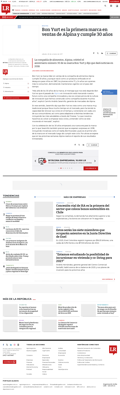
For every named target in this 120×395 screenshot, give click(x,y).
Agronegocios (31, 348)
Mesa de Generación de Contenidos (88, 348)
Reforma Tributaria (48, 13)
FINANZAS (18, 10)
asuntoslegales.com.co (10, 384)
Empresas (29, 360)
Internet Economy (32, 367)
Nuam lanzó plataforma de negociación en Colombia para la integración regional (28, 325)
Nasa (33, 13)
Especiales (45, 360)
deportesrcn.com (8, 389)
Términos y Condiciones (84, 357)
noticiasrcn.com (70, 387)
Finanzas (29, 362)
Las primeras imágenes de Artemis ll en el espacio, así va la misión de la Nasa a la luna (17, 243)
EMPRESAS (32, 10)
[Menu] (13, 10)
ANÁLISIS (64, 10)
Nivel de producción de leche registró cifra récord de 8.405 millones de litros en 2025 (68, 310)
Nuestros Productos (83, 350)
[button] (34, 161)
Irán (80, 13)
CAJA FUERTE (84, 10)
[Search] (105, 6)
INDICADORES (93, 10)
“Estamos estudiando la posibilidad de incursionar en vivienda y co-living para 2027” (84, 258)
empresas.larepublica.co (40, 384)
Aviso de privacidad (83, 355)
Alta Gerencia (46, 348)
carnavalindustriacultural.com (32, 387)
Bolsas (21, 320)
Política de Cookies (83, 362)
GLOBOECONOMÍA (45, 10)
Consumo (29, 355)
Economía (61, 355)
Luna (38, 13)
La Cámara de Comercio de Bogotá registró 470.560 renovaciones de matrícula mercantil (68, 325)
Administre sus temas (11, 98)
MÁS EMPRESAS (107, 279)
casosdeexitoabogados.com (12, 387)
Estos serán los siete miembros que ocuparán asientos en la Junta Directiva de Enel (83, 233)
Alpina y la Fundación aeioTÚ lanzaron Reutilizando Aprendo (109, 112)
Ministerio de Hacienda (90, 13)
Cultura (8, 238)
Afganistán (23, 305)
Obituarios (45, 367)
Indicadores (30, 364)
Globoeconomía (63, 362)
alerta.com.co (91, 387)
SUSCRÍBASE (114, 1)
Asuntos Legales (31, 350)
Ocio (59, 367)
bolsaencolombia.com (74, 384)
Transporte (10, 265)
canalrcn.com (48, 387)
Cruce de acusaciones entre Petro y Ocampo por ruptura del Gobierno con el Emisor (17, 206)
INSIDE (99, 10)
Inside (60, 364)
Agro (60, 305)
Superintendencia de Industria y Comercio (90, 364)
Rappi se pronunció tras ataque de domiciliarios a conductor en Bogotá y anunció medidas (16, 218)
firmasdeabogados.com (57, 384)
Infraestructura (46, 364)
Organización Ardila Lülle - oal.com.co (110, 385)
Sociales (29, 374)
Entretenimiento (102, 305)
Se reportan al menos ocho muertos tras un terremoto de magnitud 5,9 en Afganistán (28, 310)
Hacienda (9, 201)
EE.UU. (7, 226)
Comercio (9, 213)
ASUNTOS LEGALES (73, 10)
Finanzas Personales (48, 362)
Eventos (60, 360)
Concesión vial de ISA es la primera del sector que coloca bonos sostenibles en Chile (82, 209)
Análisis (60, 348)
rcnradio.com (58, 387)
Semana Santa (60, 13)
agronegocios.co (24, 384)
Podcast (29, 369)
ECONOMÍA (24, 10)
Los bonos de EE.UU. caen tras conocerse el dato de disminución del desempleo (17, 231)
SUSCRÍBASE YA (91, 168)
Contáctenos (81, 353)
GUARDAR (111, 53)
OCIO (37, 10)
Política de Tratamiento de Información (89, 360)
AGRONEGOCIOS (56, 10)
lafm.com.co (81, 387)
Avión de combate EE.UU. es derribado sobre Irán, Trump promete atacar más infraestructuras (17, 257)
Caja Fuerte (46, 350)
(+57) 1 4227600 (8, 355)
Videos (44, 374)
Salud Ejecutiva (63, 369)
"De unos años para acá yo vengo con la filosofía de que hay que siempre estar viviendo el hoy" (106, 310)
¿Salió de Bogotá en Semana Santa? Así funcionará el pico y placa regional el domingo (17, 269)
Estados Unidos (72, 13)
